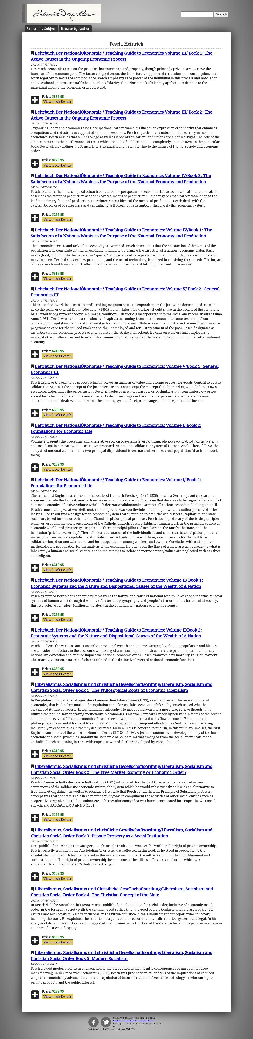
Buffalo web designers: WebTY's (119, 1029)
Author (75, 28)
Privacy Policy (130, 1020)
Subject (41, 28)
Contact (117, 1020)
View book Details (57, 101)
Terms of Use (146, 1020)
